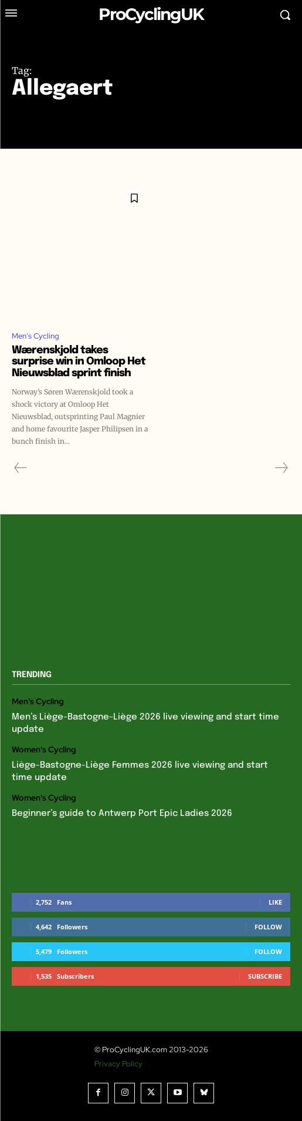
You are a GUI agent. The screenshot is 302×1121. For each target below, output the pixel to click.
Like (275, 902)
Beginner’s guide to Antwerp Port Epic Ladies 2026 (122, 813)
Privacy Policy (118, 1064)
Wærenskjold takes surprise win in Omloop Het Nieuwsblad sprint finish (78, 362)
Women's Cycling (44, 750)
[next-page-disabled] (281, 468)
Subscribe (265, 976)
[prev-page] (21, 468)
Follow (268, 926)
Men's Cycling (35, 336)
